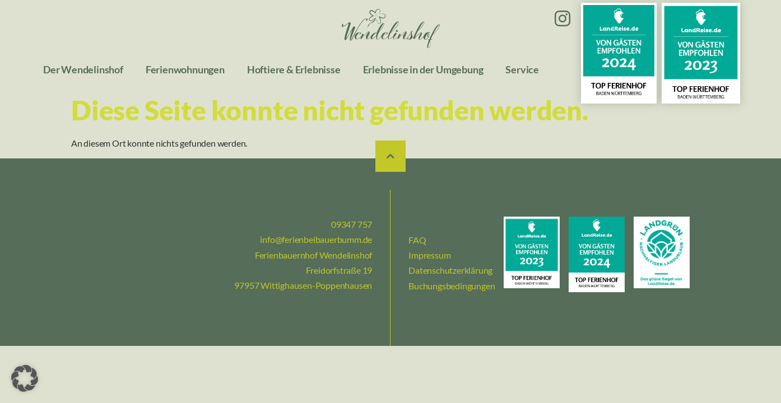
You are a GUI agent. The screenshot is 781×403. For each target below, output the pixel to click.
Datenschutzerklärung (450, 270)
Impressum (429, 255)
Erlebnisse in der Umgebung (423, 70)
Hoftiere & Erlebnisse (294, 70)
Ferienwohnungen (185, 70)
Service (522, 70)
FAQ (417, 240)
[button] (24, 378)
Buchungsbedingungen (451, 285)
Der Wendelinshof (83, 70)
